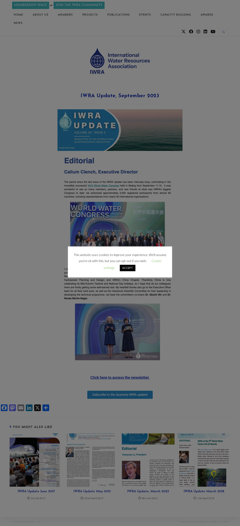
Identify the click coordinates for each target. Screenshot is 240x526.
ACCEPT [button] (127, 268)
